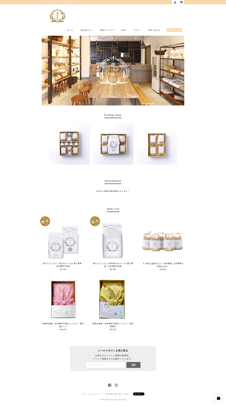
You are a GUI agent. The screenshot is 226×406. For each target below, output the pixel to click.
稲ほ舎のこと (87, 30)
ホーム (70, 30)
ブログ (136, 30)
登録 (133, 365)
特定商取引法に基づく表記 (117, 394)
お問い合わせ (153, 30)
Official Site (174, 30)
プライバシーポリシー (91, 394)
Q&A (123, 30)
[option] (69, 144)
